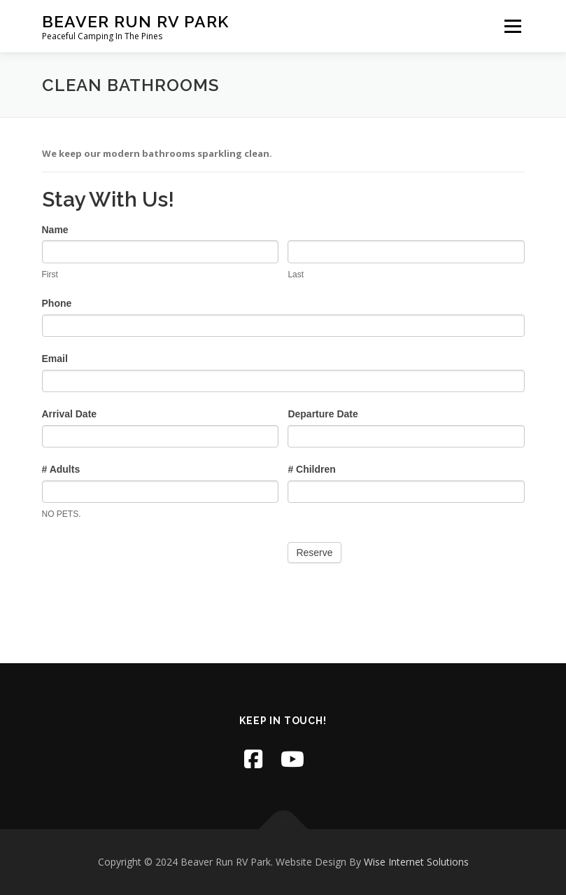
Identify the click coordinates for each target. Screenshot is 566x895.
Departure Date (323, 413)
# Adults (61, 469)
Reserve (314, 552)
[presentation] (148, 562)
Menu (512, 26)
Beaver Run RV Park (135, 21)
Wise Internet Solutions (416, 861)
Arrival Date (69, 413)
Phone (57, 303)
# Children (311, 469)
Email (55, 358)
